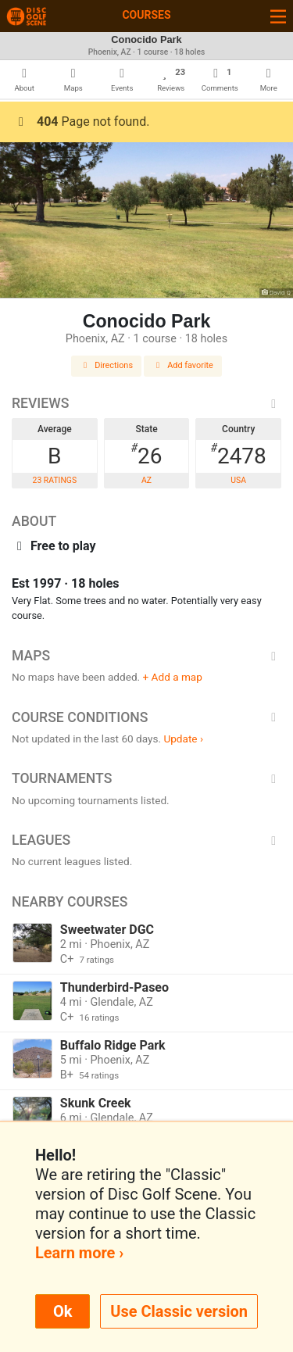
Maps (146, 655)
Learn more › (79, 1252)
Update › (183, 738)
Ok (62, 1311)
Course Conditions (146, 717)
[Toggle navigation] (278, 16)
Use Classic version (179, 1311)
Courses (146, 15)
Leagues (146, 840)
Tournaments (146, 778)
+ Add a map (172, 677)
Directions (106, 365)
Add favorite (182, 365)
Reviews (146, 403)
